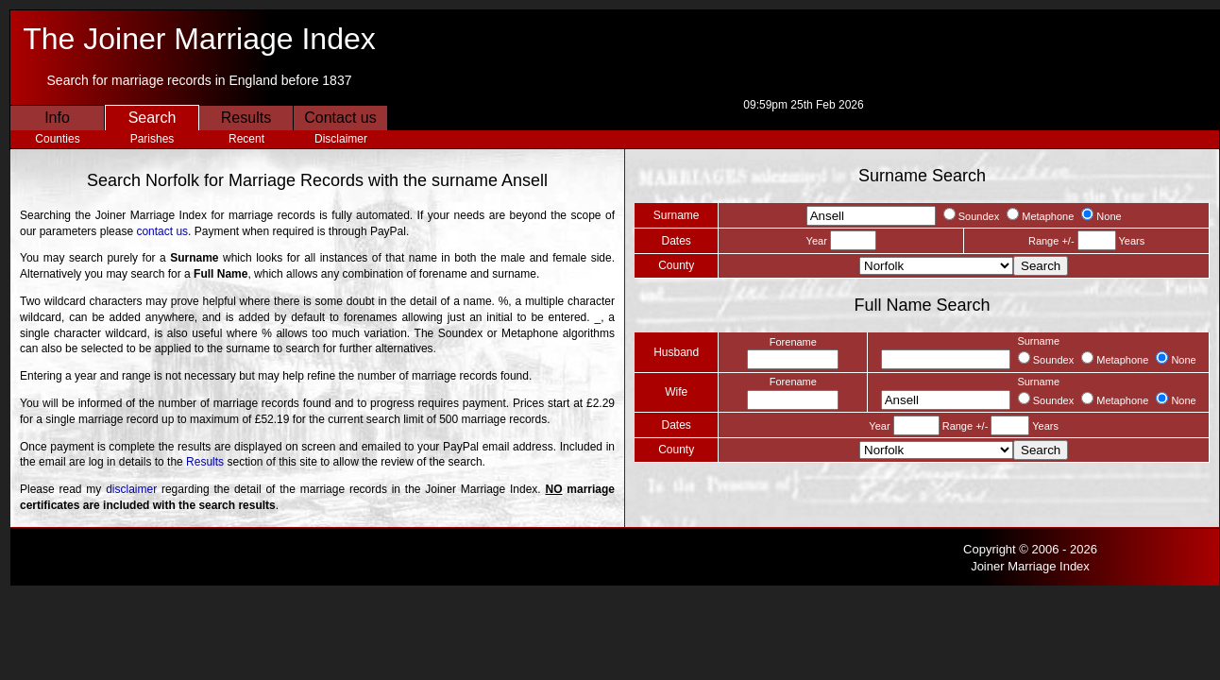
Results (246, 118)
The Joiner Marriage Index (199, 39)
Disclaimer (340, 138)
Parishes (152, 138)
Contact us (340, 118)
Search (152, 118)
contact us (162, 231)
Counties (57, 138)
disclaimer (131, 489)
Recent (246, 138)
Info (57, 118)
